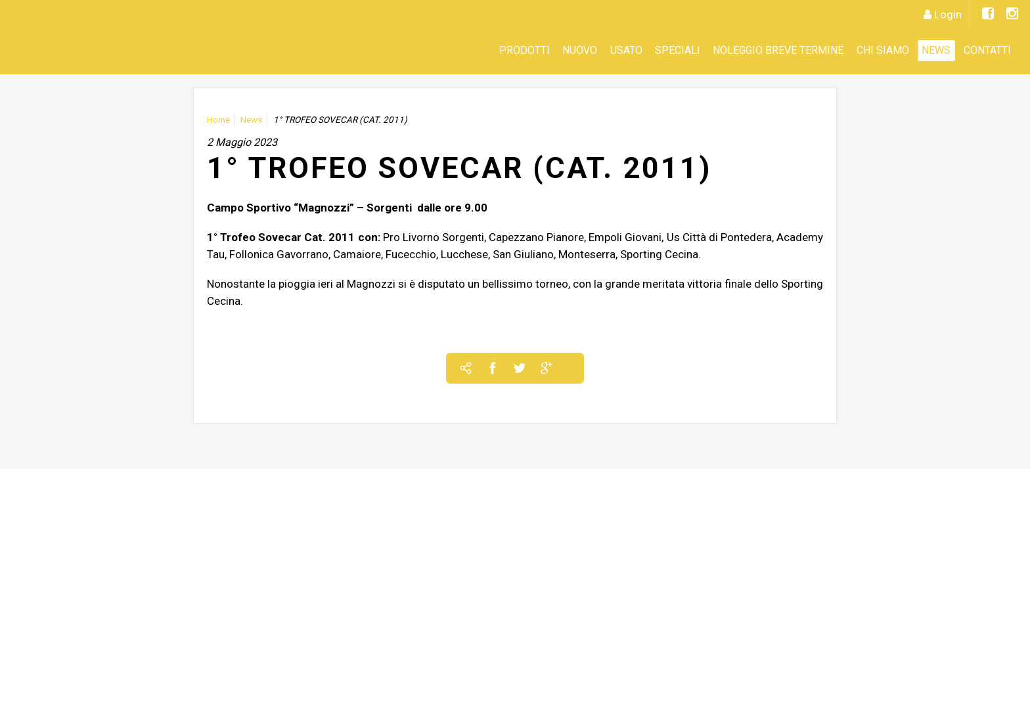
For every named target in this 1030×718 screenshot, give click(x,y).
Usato (626, 50)
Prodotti (524, 50)
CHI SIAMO (883, 50)
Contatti (987, 50)
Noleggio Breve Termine (778, 50)
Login (948, 14)
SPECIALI (677, 50)
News (936, 50)
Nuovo (579, 50)
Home (218, 120)
